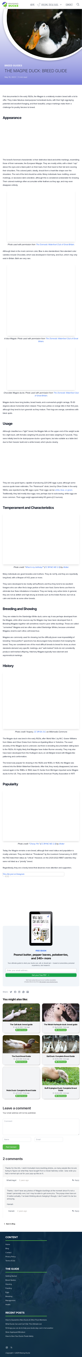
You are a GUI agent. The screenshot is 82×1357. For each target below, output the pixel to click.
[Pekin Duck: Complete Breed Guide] (21, 1077)
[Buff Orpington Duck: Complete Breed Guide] (60, 1076)
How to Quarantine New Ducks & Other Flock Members (26, 1320)
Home (32, 4)
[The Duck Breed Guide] (21, 1044)
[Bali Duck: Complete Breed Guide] (60, 1044)
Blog (7, 1248)
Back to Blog (9, 1224)
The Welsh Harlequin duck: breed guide (60, 1024)
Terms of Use (10, 1260)
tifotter (66, 567)
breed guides (13, 65)
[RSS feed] (11, 1347)
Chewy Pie (34, 843)
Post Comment (11, 1147)
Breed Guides (10, 1280)
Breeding (8, 1296)
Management (10, 1300)
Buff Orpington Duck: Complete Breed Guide (61, 1089)
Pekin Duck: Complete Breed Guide (21, 1090)
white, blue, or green (63, 490)
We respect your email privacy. (48, 982)
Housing (8, 1284)
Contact (8, 1252)
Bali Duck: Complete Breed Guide (61, 1056)
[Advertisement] (41, 139)
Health (7, 1304)
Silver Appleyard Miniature (15, 1332)
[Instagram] (7, 1347)
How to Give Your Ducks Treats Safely (19, 1336)
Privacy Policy (10, 1256)
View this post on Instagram (13, 874)
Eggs (7, 1292)
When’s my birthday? (34, 567)
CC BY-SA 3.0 (39, 731)
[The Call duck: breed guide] (21, 1012)
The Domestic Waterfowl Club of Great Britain (55, 244)
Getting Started (11, 1276)
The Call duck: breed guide (21, 1024)
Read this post (21, 1030)
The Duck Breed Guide (21, 1056)
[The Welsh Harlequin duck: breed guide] (60, 1012)
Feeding (8, 1288)
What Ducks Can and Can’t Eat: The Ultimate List (23, 1324)
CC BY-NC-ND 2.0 (52, 567)
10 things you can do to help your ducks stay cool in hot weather (29, 1328)
